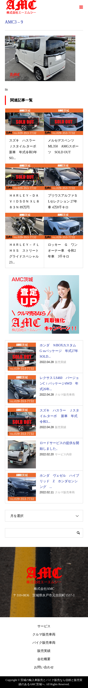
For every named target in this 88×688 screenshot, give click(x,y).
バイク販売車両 (43, 642)
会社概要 (43, 659)
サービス (43, 626)
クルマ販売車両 (43, 634)
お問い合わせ (44, 667)
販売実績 (43, 651)
